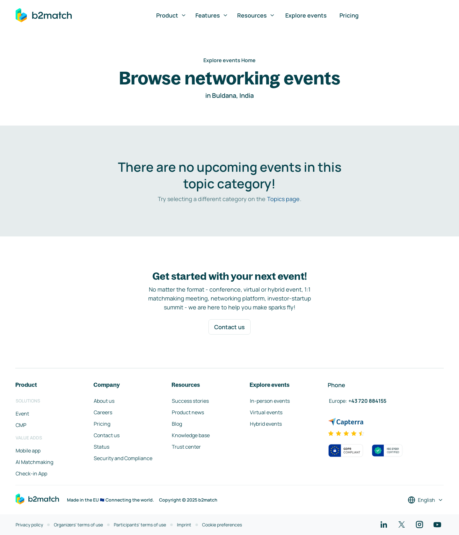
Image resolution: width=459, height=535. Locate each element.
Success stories (190, 400)
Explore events (306, 15)
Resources (256, 15)
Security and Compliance (123, 458)
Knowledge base (191, 435)
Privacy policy (29, 525)
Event (22, 413)
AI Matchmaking (34, 462)
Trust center (186, 446)
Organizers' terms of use (78, 525)
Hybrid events (266, 423)
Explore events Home (229, 60)
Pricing (349, 15)
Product (171, 15)
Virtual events (266, 412)
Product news (188, 412)
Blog (177, 423)
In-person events (270, 400)
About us (104, 400)
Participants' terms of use (140, 525)
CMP (21, 425)
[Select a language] (425, 500)
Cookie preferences (222, 525)
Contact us (229, 327)
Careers (103, 412)
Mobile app (28, 450)
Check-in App (31, 473)
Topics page (283, 199)
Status (101, 446)
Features (211, 15)
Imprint (184, 525)
